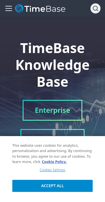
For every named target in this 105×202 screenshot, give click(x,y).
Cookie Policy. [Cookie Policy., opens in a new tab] (54, 163)
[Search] (95, 8)
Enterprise (52, 110)
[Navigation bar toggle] (8, 8)
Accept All (52, 187)
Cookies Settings (53, 171)
